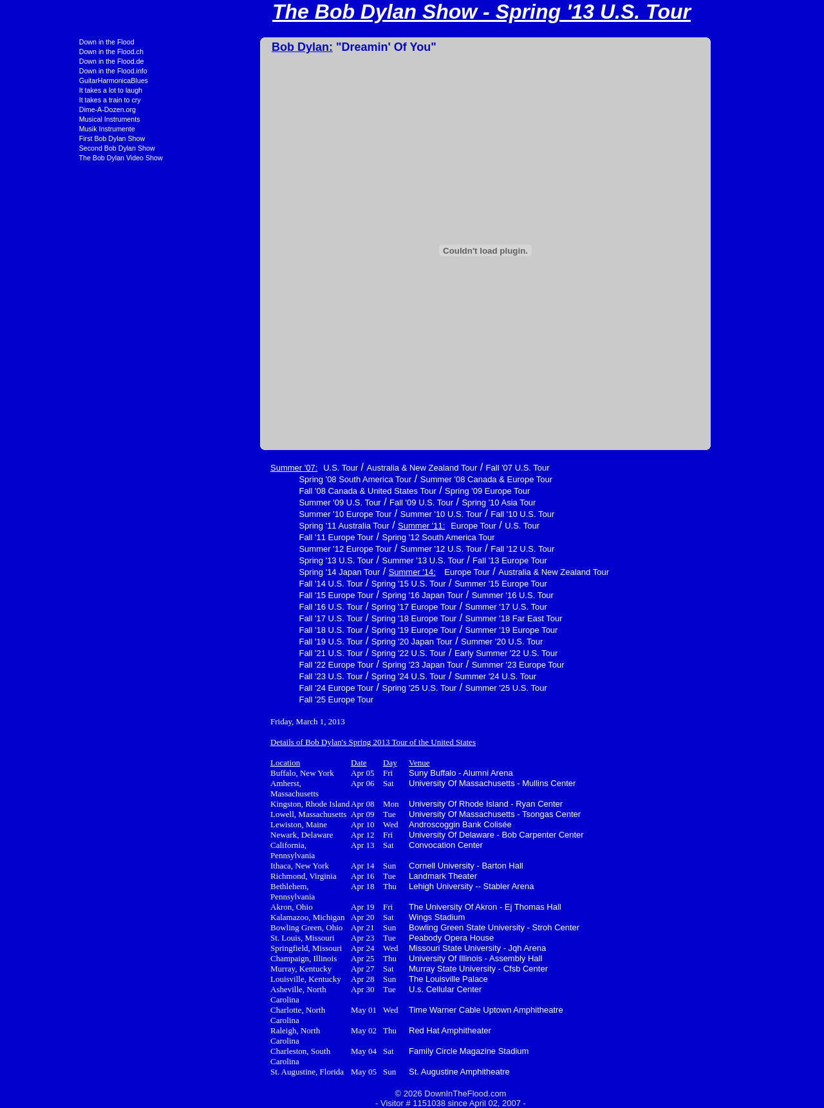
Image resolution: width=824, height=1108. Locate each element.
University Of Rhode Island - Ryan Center (416, 804)
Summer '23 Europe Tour (448, 665)
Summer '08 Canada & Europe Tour (417, 479)
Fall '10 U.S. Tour (453, 514)
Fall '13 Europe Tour (440, 560)
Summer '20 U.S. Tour (432, 641)
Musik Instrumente (38, 129)
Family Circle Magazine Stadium (399, 1051)
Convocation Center (376, 845)
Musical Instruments (40, 119)
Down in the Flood (37, 42)
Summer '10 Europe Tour (275, 514)
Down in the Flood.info (44, 71)
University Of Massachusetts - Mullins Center (422, 783)
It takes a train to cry (40, 100)
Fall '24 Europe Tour (266, 688)
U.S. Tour (271, 468)
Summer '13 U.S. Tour (354, 560)
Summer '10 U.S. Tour (372, 514)
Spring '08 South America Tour (285, 479)
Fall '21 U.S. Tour (261, 653)
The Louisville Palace (378, 979)
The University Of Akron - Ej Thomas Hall (415, 907)
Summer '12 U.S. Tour (372, 549)
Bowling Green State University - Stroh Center (424, 927)
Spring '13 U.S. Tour (266, 560)
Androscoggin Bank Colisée (390, 824)
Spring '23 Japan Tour (353, 665)
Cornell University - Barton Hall (396, 865)
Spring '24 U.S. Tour (339, 676)
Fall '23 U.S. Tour (261, 676)
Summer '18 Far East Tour (444, 618)
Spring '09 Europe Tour (417, 491)
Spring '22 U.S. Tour (339, 653)
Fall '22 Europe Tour (266, 665)
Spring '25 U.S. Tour (350, 688)
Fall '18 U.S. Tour (261, 630)
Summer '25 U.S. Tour (437, 688)
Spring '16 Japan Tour (353, 595)
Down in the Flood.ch (42, 51)
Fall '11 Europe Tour (266, 537)
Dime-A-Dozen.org (38, 109)
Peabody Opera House (381, 938)
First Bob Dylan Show (42, 138)
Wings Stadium (367, 917)
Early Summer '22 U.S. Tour (436, 653)
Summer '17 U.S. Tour (437, 607)
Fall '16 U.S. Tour (261, 607)
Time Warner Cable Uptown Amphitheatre (416, 1010)
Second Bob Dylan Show (48, 148)
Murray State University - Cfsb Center (408, 968)
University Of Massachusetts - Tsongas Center (425, 814)
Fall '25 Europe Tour (266, 699)
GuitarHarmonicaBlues (44, 80)
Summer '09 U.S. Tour (270, 502)
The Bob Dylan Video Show (51, 158)
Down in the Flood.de (42, 61)
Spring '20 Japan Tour (342, 641)
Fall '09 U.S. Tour (352, 502)
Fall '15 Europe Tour (266, 595)
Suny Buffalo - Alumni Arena (391, 773)
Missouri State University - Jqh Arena (407, 948)
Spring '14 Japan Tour (269, 572)
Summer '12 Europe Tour (275, 549)
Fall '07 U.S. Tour (448, 468)
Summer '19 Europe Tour (442, 630)
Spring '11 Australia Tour (274, 526)
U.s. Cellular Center (375, 989)
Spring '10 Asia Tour (429, 502)
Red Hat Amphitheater (380, 1030)
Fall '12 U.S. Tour (453, 549)
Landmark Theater (373, 876)
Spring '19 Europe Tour (344, 630)
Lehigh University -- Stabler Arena (401, 886)
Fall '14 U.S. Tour (261, 583)
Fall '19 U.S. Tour (261, 641)
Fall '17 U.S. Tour (261, 618)
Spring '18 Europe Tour (344, 618)
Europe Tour (404, 526)
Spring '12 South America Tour (369, 537)
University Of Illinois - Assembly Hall (406, 958)
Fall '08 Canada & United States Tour (297, 491)
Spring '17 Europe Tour (344, 607)
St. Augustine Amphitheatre (389, 1071)
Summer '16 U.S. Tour (443, 595)
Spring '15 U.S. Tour (339, 583)
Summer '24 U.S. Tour (426, 676)
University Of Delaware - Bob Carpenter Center (426, 835)
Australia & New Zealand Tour (352, 468)
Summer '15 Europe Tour (431, 583)
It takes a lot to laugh (41, 90)
